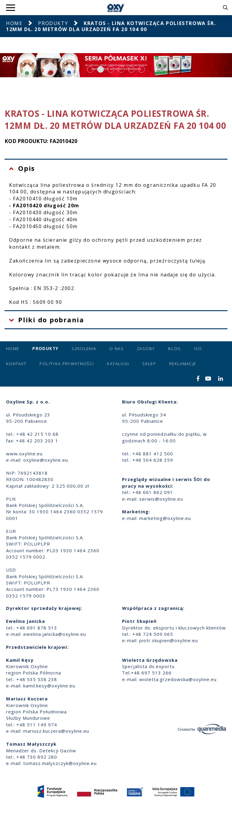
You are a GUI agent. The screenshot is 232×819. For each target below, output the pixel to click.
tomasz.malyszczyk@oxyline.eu (60, 763)
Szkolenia (84, 348)
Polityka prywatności (67, 363)
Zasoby (146, 348)
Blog (174, 348)
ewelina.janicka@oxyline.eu (54, 634)
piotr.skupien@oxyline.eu (168, 640)
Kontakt (16, 363)
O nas (116, 348)
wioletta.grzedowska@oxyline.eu (178, 679)
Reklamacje (182, 363)
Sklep (149, 363)
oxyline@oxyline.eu (45, 460)
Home (14, 23)
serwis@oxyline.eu (161, 499)
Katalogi (118, 363)
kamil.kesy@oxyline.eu (49, 686)
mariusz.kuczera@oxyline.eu (56, 731)
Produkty (53, 23)
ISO (198, 348)
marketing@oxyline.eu (165, 518)
